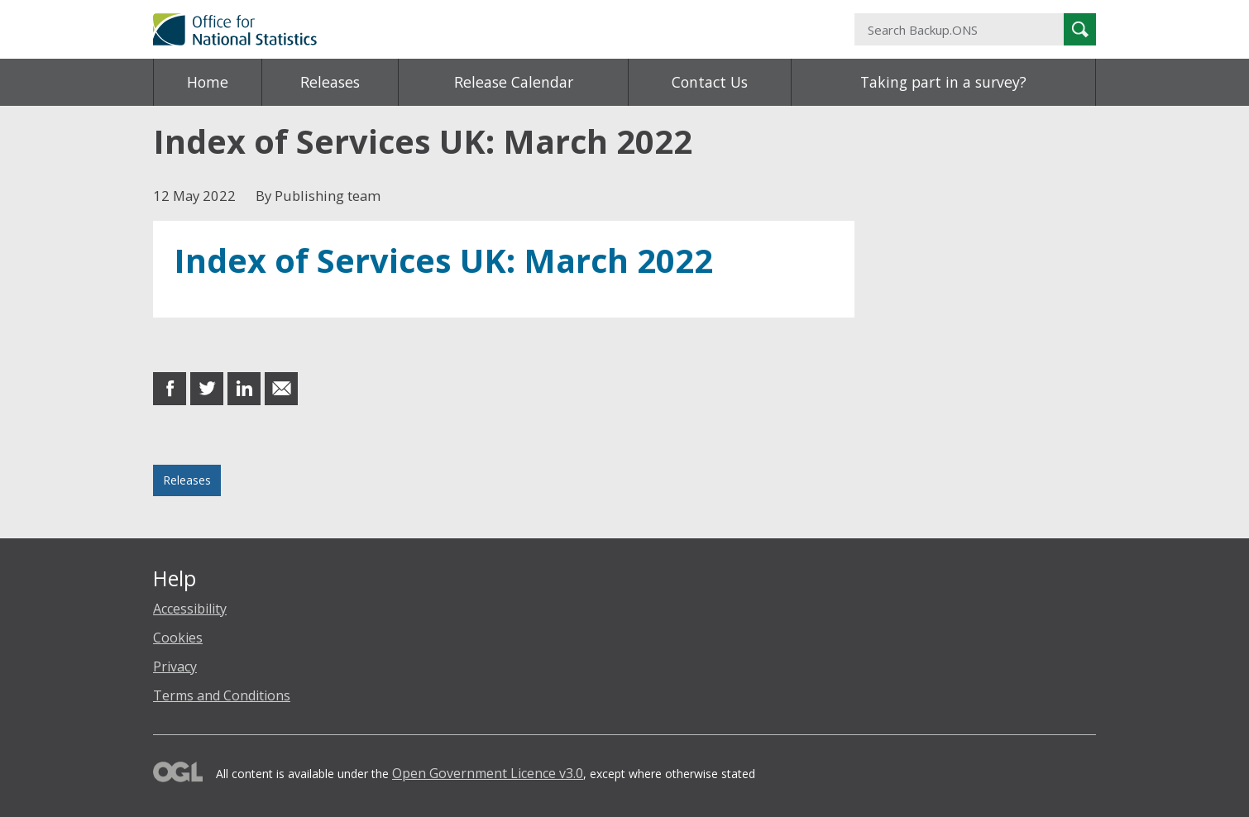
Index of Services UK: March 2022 (443, 260)
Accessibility (190, 609)
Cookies (178, 637)
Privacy (175, 666)
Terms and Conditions (221, 695)
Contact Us (710, 82)
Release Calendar (513, 82)
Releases (330, 82)
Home (207, 82)
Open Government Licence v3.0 (487, 773)
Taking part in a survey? (943, 82)
